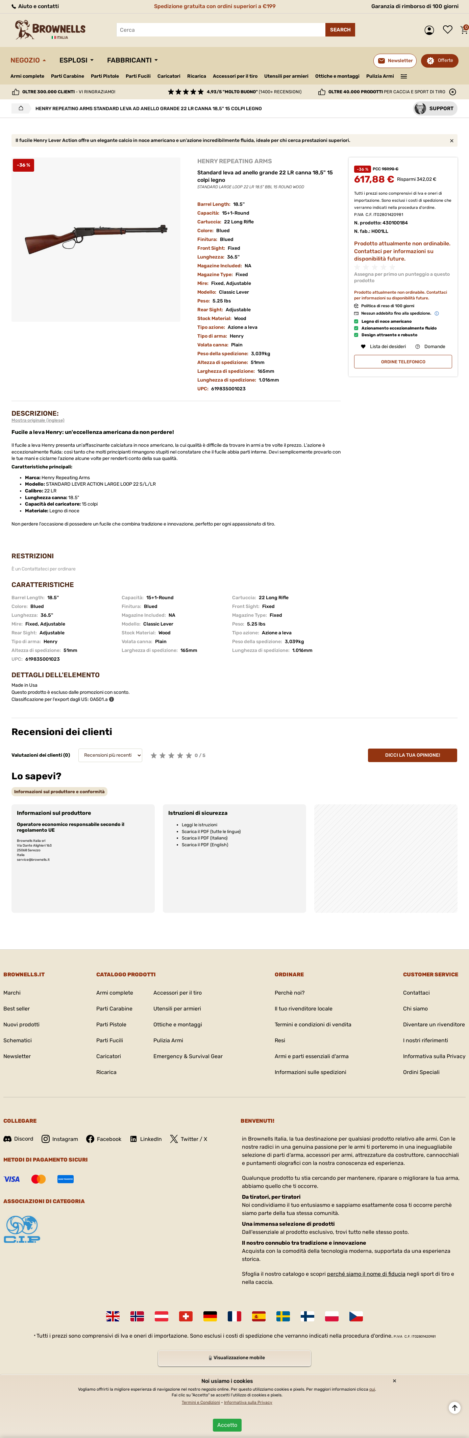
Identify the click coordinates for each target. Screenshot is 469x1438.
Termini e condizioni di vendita (313, 1024)
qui (372, 1389)
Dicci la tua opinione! (412, 755)
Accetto (227, 1425)
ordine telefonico (403, 361)
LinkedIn (145, 1139)
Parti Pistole (105, 76)
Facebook (103, 1139)
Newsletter (17, 1056)
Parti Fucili (138, 76)
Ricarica (196, 76)
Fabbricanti (129, 60)
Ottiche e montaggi (337, 76)
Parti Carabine (67, 76)
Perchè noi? (290, 993)
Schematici (17, 1040)
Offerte (445, 60)
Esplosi (73, 60)
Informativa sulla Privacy (434, 1056)
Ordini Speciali (421, 1072)
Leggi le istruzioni (199, 824)
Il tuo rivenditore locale (303, 1008)
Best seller (16, 1008)
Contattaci (416, 993)
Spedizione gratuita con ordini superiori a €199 (215, 6)
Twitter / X (188, 1139)
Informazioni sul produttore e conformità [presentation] (59, 791)
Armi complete (27, 76)
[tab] (59, 791)
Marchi (12, 993)
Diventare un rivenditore (434, 1024)
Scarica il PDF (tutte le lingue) (211, 831)
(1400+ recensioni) (254, 91)
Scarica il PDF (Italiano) (204, 837)
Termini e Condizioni (201, 1402)
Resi (280, 1040)
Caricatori (168, 76)
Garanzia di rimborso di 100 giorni (415, 6)
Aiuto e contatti (34, 6)
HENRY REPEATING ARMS (234, 161)
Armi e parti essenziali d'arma (312, 1056)
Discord (18, 1139)
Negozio (25, 60)
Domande (430, 346)
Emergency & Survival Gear (188, 1056)
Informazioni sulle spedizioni (310, 1072)
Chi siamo (415, 1008)
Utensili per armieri (286, 76)
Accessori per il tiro (235, 76)
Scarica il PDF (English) (205, 844)
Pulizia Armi (380, 76)
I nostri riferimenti (425, 1040)
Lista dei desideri (449, 30)
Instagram (60, 1139)
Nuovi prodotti (21, 1024)
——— (404, 75)
